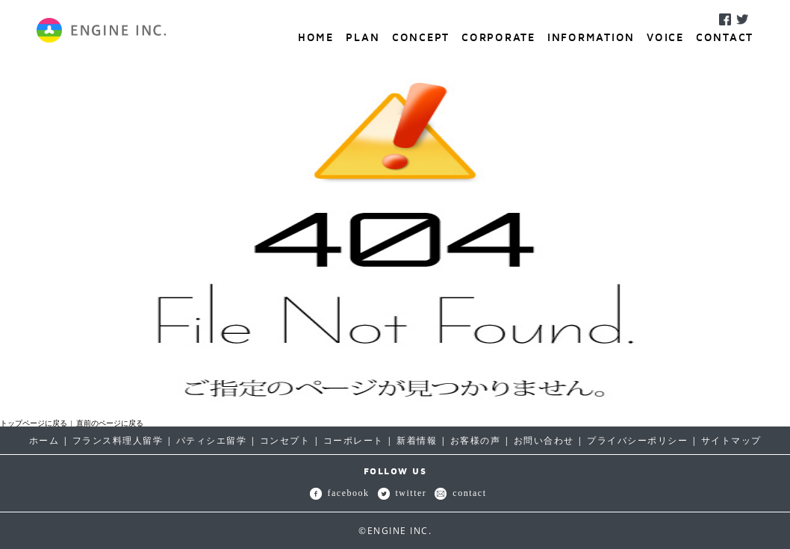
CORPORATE (498, 37)
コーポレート (353, 440)
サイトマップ (731, 440)
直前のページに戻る (109, 423)
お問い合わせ (544, 440)
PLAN (363, 37)
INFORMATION (591, 37)
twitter (402, 493)
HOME (316, 37)
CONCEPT (421, 37)
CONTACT (724, 37)
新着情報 (416, 440)
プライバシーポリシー (637, 440)
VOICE (665, 37)
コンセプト (285, 440)
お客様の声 (475, 440)
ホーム (44, 440)
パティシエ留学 (211, 440)
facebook (340, 493)
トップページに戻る (33, 423)
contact (460, 493)
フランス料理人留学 (118, 440)
